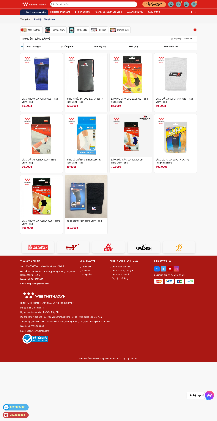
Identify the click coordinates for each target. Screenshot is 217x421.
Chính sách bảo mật (121, 266)
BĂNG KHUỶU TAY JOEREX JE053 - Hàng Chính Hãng (41, 222)
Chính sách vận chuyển (123, 270)
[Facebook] (157, 268)
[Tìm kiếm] (53, 4)
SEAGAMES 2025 (135, 12)
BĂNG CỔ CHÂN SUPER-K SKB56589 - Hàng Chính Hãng (84, 161)
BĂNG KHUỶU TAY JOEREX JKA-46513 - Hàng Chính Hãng (85, 100)
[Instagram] (176, 268)
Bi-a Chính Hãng (82, 12)
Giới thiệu (86, 270)
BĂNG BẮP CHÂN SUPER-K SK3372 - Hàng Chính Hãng (173, 161)
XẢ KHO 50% (154, 12)
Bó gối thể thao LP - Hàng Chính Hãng (84, 221)
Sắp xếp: (176, 38)
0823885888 (154, 5)
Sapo (135, 358)
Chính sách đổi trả (120, 274)
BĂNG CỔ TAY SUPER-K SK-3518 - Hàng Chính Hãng (174, 100)
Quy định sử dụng (120, 278)
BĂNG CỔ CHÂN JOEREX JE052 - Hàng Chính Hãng (129, 100)
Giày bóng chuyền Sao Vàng (109, 12)
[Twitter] (163, 268)
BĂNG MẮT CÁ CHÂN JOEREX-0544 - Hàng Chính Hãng (128, 161)
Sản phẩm (87, 274)
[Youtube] (170, 268)
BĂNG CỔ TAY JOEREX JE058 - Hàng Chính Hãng (39, 161)
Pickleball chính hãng (60, 12)
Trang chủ (86, 266)
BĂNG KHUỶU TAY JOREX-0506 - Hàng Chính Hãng (40, 100)
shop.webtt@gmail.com (38, 283)
